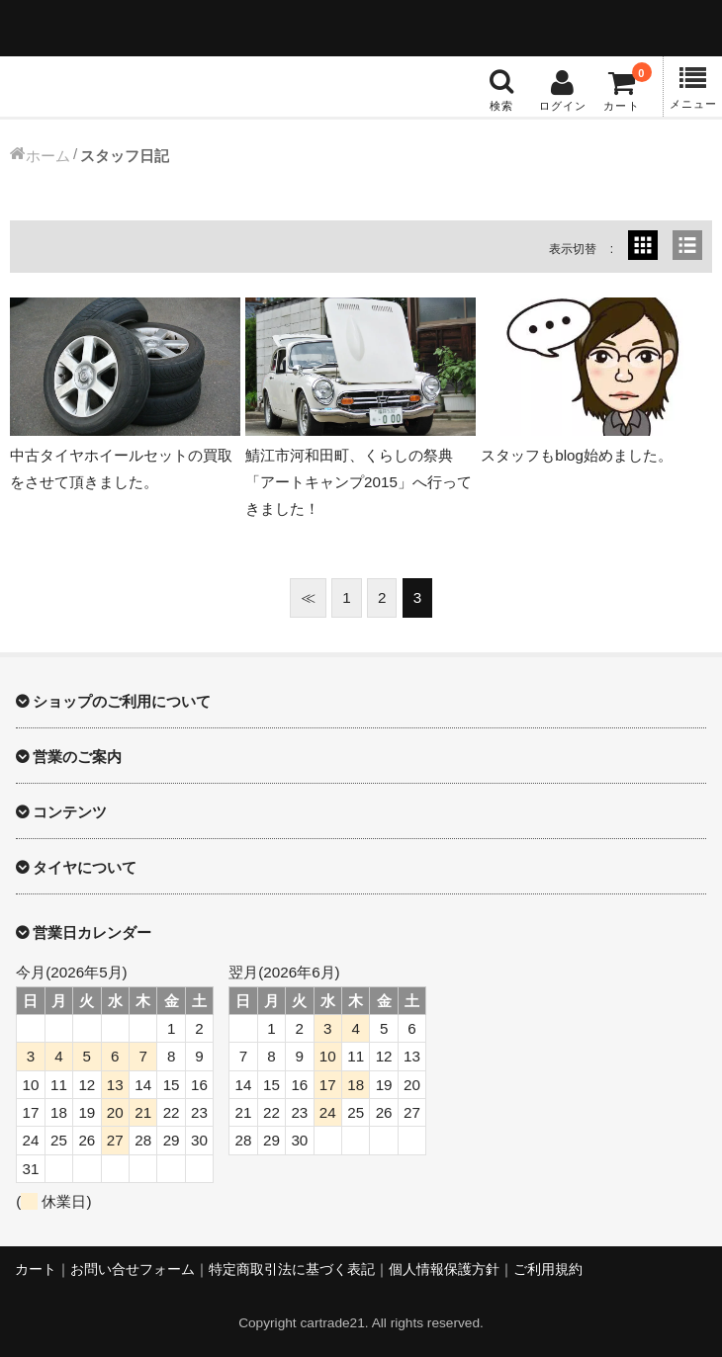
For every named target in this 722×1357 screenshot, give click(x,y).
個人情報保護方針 (444, 1269)
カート (35, 1269)
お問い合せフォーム (132, 1269)
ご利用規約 (548, 1269)
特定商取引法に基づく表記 (292, 1269)
